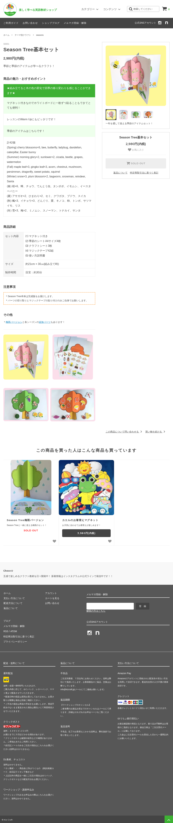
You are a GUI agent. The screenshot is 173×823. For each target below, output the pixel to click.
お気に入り (136, 149)
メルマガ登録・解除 (75, 23)
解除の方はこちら (95, 611)
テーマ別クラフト (23, 35)
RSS (5, 630)
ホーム (6, 35)
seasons (40, 35)
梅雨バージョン (14, 322)
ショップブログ (51, 23)
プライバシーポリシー (15, 640)
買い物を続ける (155, 431)
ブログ (6, 620)
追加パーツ (45, 322)
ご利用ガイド (11, 23)
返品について (120, 172)
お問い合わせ (30, 23)
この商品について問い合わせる (124, 431)
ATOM (13, 630)
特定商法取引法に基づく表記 (18, 635)
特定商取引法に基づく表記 (144, 172)
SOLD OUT (135, 163)
